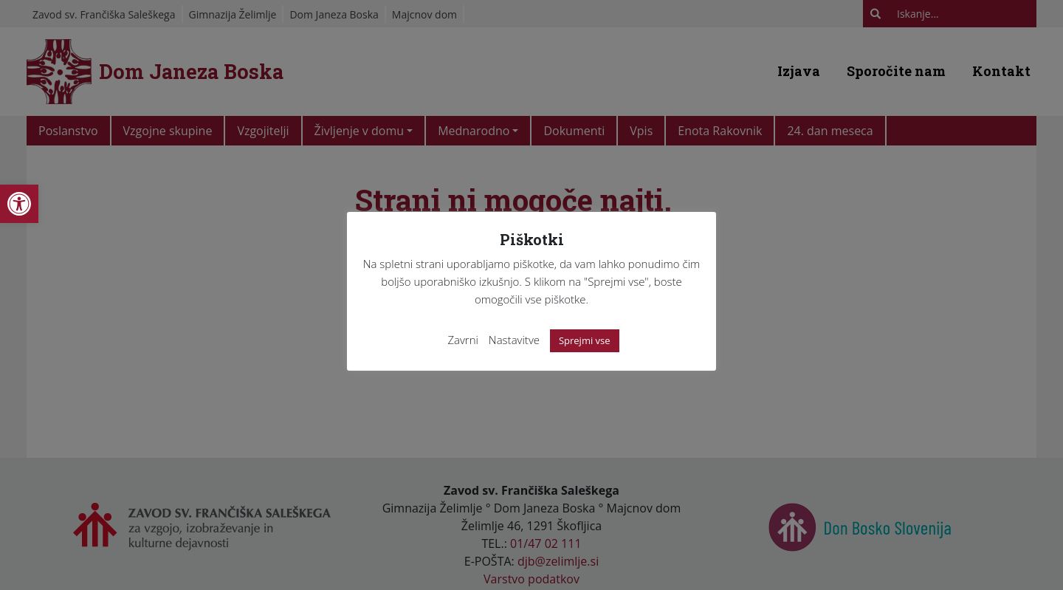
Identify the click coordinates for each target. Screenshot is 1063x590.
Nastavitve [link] (514, 339)
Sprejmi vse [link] (584, 340)
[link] (19, 204)
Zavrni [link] (462, 339)
